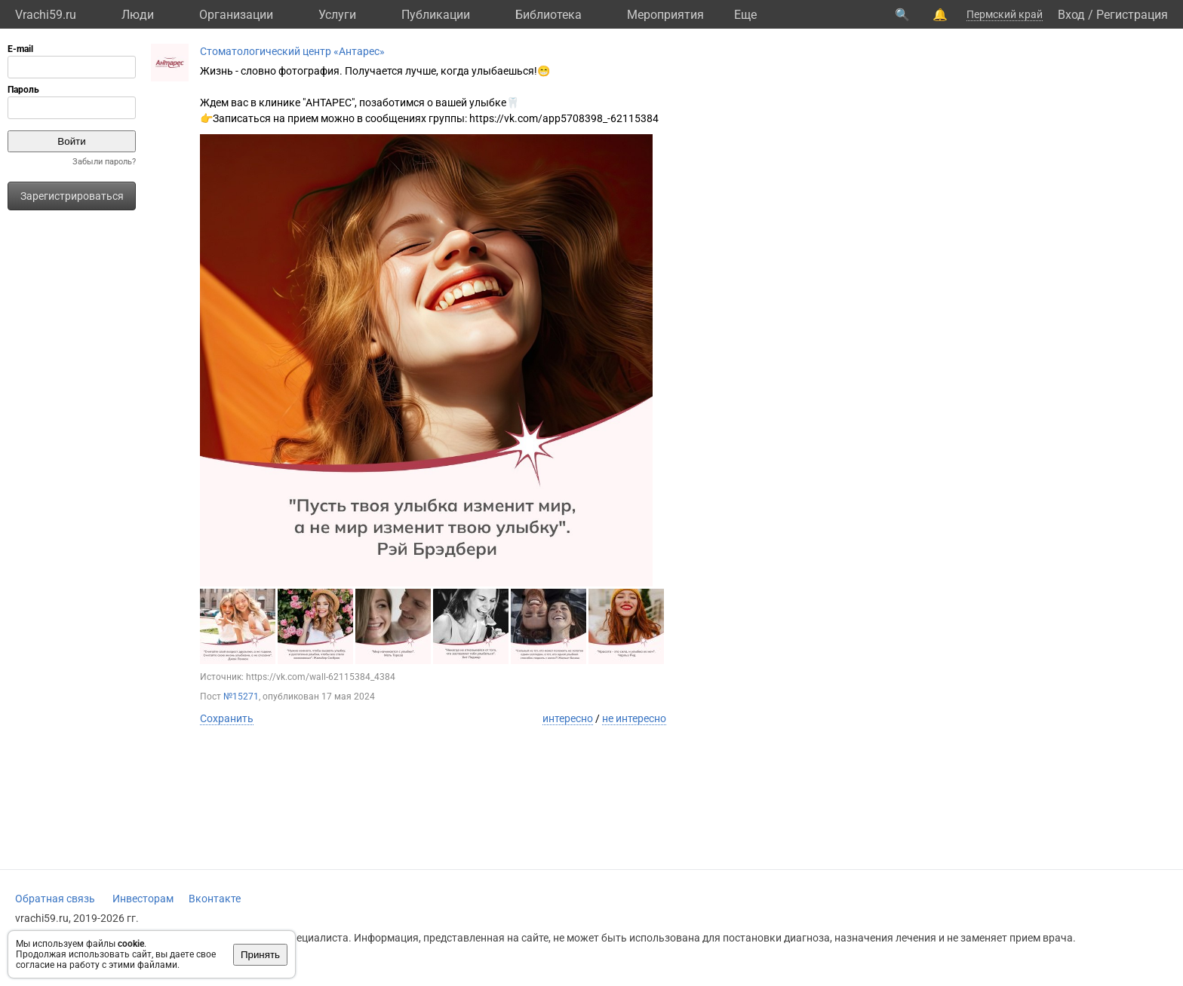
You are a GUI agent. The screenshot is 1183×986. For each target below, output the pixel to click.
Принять (260, 954)
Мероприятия (665, 15)
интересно (567, 718)
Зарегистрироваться (72, 196)
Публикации (435, 15)
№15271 (241, 696)
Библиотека (548, 15)
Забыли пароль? (104, 162)
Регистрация (1132, 15)
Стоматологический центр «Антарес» (292, 51)
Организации (236, 15)
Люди (137, 15)
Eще (745, 15)
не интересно (634, 718)
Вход (1071, 15)
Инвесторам (143, 899)
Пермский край (1004, 14)
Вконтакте (215, 899)
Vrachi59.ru (45, 15)
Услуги (337, 15)
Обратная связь (55, 899)
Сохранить (227, 718)
